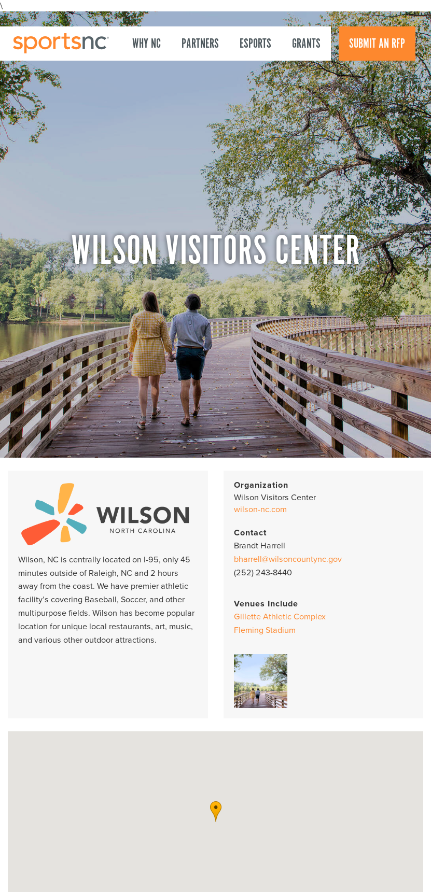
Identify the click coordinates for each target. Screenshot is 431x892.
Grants (306, 44)
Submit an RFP (377, 44)
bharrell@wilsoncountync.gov (288, 559)
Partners (200, 44)
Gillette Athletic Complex (280, 617)
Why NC (146, 44)
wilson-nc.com (260, 509)
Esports (255, 44)
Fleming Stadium (265, 630)
